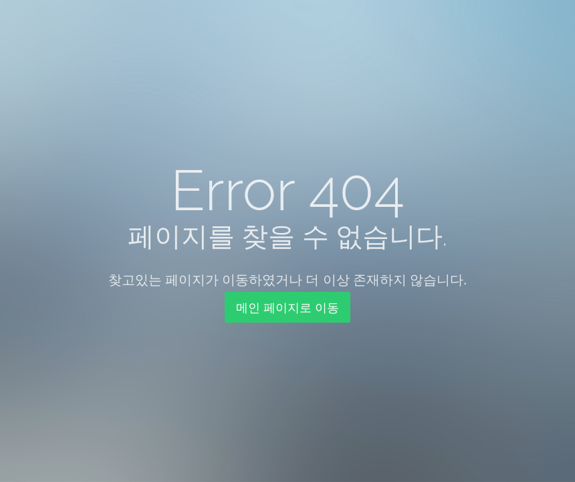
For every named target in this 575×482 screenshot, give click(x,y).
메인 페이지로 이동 (287, 307)
